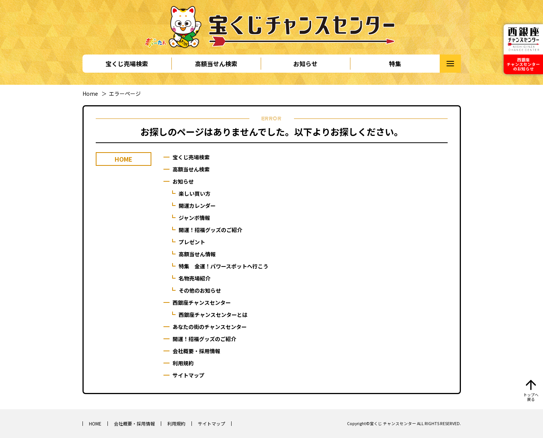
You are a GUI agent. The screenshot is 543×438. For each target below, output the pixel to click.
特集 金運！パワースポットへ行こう (223, 266)
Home (90, 93)
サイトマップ (188, 375)
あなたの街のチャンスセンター (210, 326)
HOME (95, 423)
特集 (395, 63)
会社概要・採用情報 (196, 351)
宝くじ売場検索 (127, 63)
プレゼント (192, 242)
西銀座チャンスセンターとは (213, 314)
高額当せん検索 (216, 63)
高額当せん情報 (197, 254)
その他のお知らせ (200, 290)
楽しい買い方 (194, 193)
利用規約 (183, 363)
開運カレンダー (197, 205)
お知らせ (305, 63)
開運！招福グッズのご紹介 (210, 230)
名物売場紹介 (194, 278)
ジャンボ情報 (194, 217)
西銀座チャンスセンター (202, 302)
